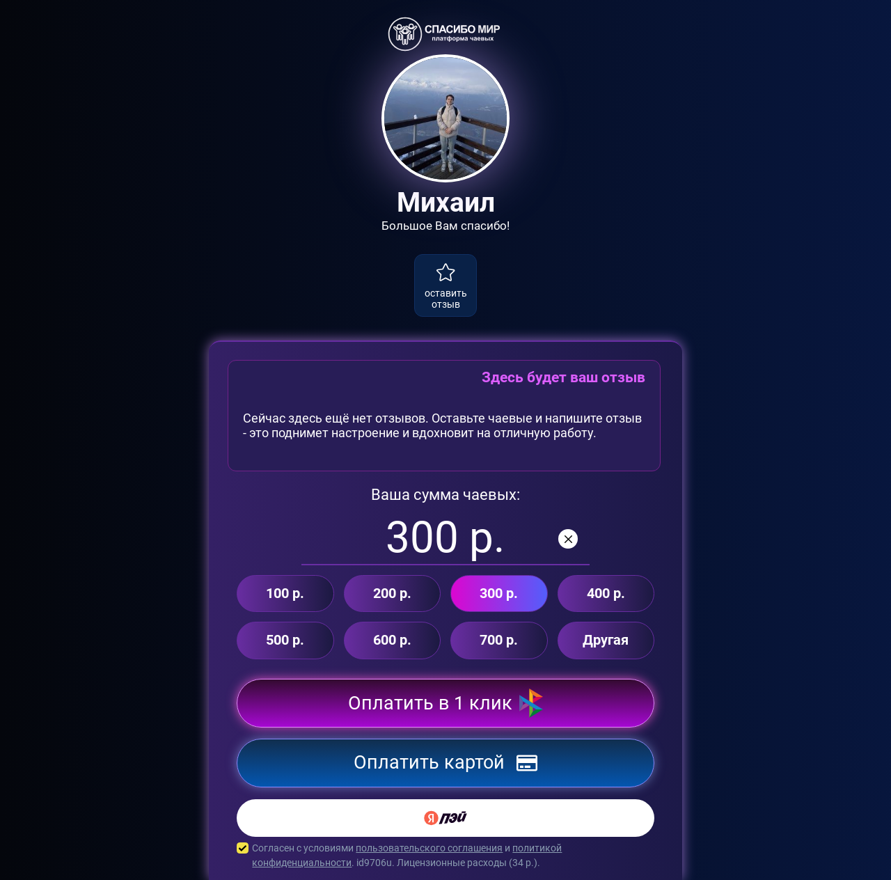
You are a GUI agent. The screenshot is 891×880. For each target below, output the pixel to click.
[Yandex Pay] (445, 818)
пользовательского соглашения (429, 848)
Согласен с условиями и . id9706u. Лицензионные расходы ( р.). (445, 855)
